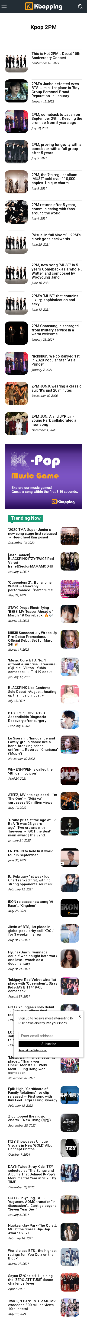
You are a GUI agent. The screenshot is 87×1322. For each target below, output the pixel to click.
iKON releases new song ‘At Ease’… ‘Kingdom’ (30, 904)
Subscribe (49, 1044)
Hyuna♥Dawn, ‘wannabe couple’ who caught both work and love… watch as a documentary (32, 958)
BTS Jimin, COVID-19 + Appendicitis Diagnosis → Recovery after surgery (29, 717)
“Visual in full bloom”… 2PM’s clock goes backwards (56, 237)
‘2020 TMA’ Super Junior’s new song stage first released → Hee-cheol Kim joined (32, 533)
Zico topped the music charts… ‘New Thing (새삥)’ (30, 1118)
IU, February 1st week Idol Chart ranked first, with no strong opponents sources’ (30, 880)
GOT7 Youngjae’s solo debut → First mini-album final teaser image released (31, 1011)
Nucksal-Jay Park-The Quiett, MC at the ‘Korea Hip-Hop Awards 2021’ (32, 1229)
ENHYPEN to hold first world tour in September (30, 853)
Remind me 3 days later (33, 1050)
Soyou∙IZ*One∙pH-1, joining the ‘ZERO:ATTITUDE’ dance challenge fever (30, 1280)
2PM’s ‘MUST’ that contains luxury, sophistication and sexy (55, 300)
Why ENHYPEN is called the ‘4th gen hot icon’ (30, 771)
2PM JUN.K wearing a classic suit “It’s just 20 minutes (56, 388)
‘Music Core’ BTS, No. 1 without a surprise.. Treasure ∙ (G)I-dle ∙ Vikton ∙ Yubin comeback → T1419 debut (32, 666)
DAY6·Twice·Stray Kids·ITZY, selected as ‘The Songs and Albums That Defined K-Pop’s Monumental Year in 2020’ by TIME (32, 1174)
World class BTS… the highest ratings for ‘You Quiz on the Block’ (32, 1254)
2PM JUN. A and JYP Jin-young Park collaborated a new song (54, 420)
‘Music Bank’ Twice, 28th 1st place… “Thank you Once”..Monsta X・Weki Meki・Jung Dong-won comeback (31, 1065)
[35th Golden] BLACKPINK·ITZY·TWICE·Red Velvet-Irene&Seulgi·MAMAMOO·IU (31, 561)
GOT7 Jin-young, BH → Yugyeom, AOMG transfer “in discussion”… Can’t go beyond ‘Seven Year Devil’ (32, 1204)
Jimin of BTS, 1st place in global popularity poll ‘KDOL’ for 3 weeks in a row (31, 931)
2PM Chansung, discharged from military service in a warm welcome (55, 330)
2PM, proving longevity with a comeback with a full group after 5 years (56, 148)
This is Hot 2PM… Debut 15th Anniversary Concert (56, 55)
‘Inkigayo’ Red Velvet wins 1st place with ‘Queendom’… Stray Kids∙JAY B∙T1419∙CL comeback (32, 985)
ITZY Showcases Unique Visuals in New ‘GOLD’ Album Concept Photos (31, 1145)
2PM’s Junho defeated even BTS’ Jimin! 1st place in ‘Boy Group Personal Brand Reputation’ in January (55, 90)
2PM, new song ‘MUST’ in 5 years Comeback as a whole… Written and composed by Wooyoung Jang (57, 271)
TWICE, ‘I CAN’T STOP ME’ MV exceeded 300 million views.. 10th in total (32, 1305)
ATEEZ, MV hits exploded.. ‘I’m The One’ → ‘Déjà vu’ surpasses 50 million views (32, 799)
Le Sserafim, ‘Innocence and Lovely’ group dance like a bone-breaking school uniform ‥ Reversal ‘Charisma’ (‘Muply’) (33, 746)
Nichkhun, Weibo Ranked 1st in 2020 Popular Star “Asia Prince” (56, 360)
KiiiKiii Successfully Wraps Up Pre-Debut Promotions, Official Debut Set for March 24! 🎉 (32, 638)
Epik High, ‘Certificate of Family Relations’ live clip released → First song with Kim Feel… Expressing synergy (32, 1095)
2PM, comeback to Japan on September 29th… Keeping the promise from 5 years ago (57, 118)
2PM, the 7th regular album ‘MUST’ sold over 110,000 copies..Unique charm (54, 179)
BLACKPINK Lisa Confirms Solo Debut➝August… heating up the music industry (32, 691)
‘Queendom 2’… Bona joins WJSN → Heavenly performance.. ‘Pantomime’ (30, 586)
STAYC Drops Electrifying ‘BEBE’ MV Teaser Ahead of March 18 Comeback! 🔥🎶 (30, 611)
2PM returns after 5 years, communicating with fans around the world (54, 209)
